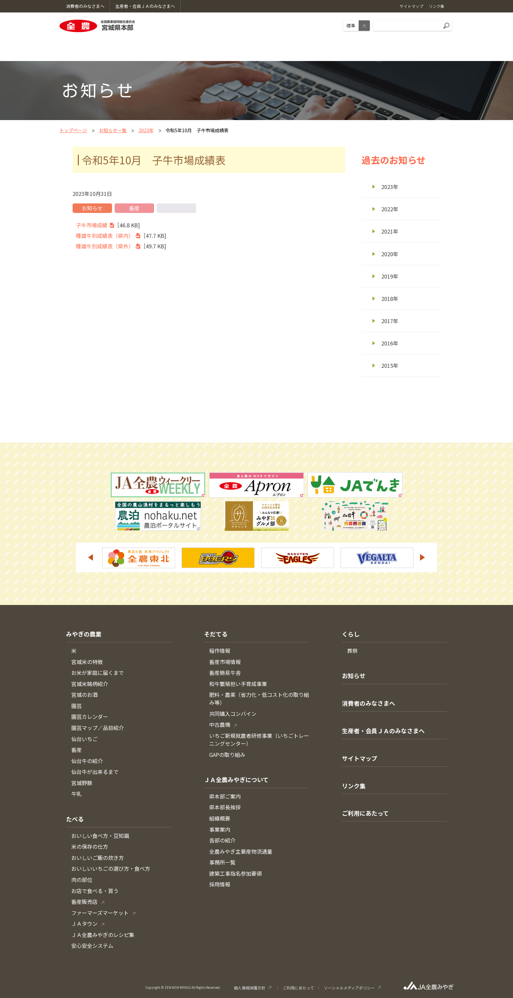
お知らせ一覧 (112, 130)
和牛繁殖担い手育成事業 (238, 684)
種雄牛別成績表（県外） (105, 246)
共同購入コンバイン (232, 713)
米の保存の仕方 (89, 846)
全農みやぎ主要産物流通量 (240, 851)
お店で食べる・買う (95, 891)
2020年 (389, 254)
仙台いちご (84, 739)
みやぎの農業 (83, 634)
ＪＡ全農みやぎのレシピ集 (102, 935)
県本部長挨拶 (225, 807)
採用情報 (219, 884)
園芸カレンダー (89, 716)
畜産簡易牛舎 (225, 672)
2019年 (389, 276)
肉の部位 (81, 880)
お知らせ (354, 675)
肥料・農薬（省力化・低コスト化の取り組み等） (259, 698)
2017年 (389, 321)
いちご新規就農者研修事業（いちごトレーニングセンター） (259, 739)
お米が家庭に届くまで (97, 672)
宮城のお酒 (84, 694)
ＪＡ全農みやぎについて (236, 779)
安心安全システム (92, 945)
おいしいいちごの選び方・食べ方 (110, 868)
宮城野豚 (81, 783)
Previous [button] (90, 557)
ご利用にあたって (365, 813)
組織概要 (219, 818)
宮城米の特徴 (87, 662)
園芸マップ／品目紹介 (97, 728)
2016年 (389, 343)
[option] (138, 558)
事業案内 (219, 829)
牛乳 (76, 794)
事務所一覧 (222, 862)
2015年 (389, 365)
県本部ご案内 (225, 796)
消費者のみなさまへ (368, 703)
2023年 (146, 130)
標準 (350, 25)
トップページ (73, 130)
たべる (75, 819)
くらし (351, 634)
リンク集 (354, 785)
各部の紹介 (222, 840)
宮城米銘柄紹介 (89, 684)
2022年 (389, 209)
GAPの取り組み (227, 755)
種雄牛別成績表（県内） (105, 235)
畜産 (76, 750)
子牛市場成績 (91, 225)
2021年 (389, 231)
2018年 (389, 298)
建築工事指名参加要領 (235, 873)
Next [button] (423, 557)
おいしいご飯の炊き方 (97, 858)
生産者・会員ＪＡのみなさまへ (383, 730)
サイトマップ (359, 758)
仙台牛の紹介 (87, 761)
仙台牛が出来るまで (95, 772)
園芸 (76, 706)
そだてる (216, 634)
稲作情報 (219, 651)
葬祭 (352, 651)
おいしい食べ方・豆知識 (100, 836)
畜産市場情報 (225, 662)
